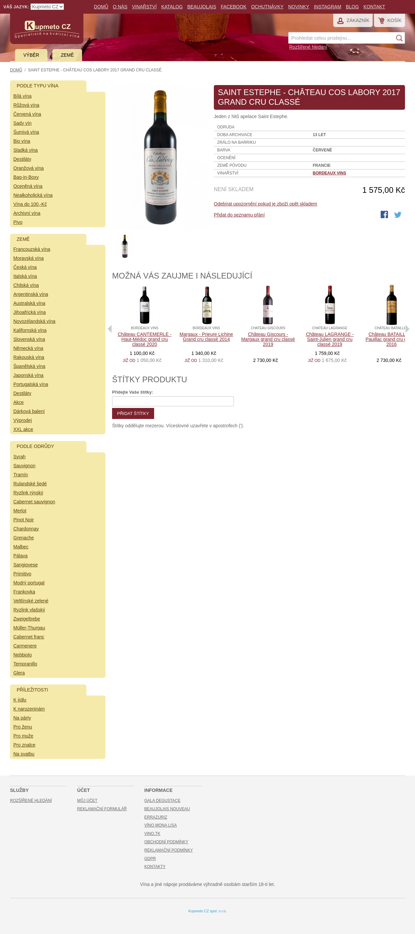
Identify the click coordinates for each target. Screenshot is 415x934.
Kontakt (374, 6)
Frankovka (24, 591)
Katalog (171, 6)
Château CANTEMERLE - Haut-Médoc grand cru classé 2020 (144, 339)
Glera (19, 672)
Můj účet (87, 800)
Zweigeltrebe (26, 618)
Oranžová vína (28, 168)
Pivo (17, 222)
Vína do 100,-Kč (30, 204)
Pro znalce (24, 745)
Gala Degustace (162, 800)
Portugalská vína (30, 384)
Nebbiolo (22, 654)
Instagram (327, 6)
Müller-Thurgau (29, 627)
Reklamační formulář (102, 809)
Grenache (23, 537)
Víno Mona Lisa (160, 825)
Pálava (20, 555)
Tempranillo (25, 663)
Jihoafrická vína (29, 312)
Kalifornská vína (30, 330)
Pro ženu (22, 727)
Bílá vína (22, 96)
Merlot (19, 510)
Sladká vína (25, 150)
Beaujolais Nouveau (167, 809)
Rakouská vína (28, 357)
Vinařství (144, 6)
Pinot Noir (23, 519)
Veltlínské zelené (30, 600)
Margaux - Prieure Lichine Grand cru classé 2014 (206, 337)
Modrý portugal (28, 582)
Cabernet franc (28, 636)
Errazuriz (155, 817)
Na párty (22, 718)
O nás (120, 6)
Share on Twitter (398, 215)
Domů (101, 6)
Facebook (234, 6)
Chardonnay (26, 528)
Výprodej (22, 420)
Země (67, 55)
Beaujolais (201, 6)
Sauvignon (24, 465)
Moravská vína (28, 258)
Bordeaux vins (329, 173)
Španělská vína (29, 366)
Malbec (20, 546)
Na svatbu (23, 754)
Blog (352, 6)
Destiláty (22, 159)
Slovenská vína (29, 339)
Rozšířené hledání (308, 47)
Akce (18, 402)
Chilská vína (26, 285)
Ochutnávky (267, 6)
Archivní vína (26, 213)
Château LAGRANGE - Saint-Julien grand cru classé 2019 (330, 339)
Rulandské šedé (30, 483)
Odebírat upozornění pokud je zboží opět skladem (265, 203)
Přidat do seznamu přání (239, 214)
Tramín (20, 474)
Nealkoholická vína (33, 195)
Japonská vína (28, 375)
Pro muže (23, 736)
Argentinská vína (30, 294)
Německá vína (28, 348)
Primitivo (22, 573)
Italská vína (25, 276)
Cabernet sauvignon (34, 501)
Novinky (298, 6)
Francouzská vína (31, 249)
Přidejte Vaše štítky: (132, 392)
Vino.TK (152, 833)
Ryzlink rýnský (28, 492)
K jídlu (19, 700)
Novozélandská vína (34, 321)
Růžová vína (26, 105)
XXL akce (23, 429)
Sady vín (22, 123)
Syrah (19, 456)
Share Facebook (385, 215)
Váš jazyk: (16, 6)
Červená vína (27, 114)
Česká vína (25, 267)
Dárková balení (29, 411)
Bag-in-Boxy (26, 177)
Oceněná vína (27, 186)
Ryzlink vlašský (29, 609)
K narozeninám (29, 709)
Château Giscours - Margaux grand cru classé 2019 (268, 339)
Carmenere (25, 645)
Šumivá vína (26, 132)
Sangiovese (25, 564)
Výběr (31, 55)
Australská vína (29, 303)
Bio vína (21, 141)
